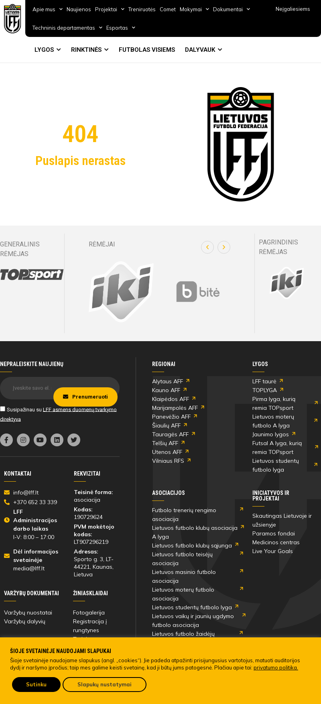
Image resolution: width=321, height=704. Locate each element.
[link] (12, 18)
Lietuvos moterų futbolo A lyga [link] (273, 421)
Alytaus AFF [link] (167, 381)
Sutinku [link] (36, 684)
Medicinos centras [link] (276, 542)
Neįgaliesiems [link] (293, 9)
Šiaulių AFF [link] (166, 425)
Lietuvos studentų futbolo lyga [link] (275, 465)
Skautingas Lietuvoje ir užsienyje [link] (282, 520)
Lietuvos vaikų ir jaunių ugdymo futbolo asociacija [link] (193, 620)
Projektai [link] (109, 9)
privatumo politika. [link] (276, 667)
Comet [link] (168, 9)
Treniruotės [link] (142, 9)
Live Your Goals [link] (272, 551)
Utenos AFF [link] (167, 452)
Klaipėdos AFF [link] (170, 399)
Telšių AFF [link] (165, 443)
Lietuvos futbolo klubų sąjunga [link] (192, 545)
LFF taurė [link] (264, 381)
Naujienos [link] (79, 9)
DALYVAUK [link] (200, 49)
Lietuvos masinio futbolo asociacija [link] (184, 576)
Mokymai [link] (194, 9)
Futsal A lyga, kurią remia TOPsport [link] (277, 447)
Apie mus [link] (48, 9)
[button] (207, 247)
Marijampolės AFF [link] (175, 407)
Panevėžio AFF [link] (171, 416)
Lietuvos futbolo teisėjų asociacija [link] (182, 559)
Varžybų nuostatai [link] (28, 612)
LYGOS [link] (44, 49)
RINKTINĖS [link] (86, 49)
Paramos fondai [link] (273, 533)
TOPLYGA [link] (264, 390)
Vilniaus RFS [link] (168, 460)
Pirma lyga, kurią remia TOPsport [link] (273, 403)
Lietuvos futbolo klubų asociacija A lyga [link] (195, 532)
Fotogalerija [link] (89, 612)
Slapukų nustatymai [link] (104, 684)
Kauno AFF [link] (166, 390)
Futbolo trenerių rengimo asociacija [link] (184, 515)
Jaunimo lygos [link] (270, 434)
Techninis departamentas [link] (67, 27)
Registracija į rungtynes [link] (90, 626)
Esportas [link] (120, 27)
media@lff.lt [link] (29, 568)
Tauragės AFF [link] (170, 434)
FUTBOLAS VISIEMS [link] (147, 49)
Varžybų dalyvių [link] (24, 621)
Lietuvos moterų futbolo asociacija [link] (183, 594)
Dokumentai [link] (231, 9)
